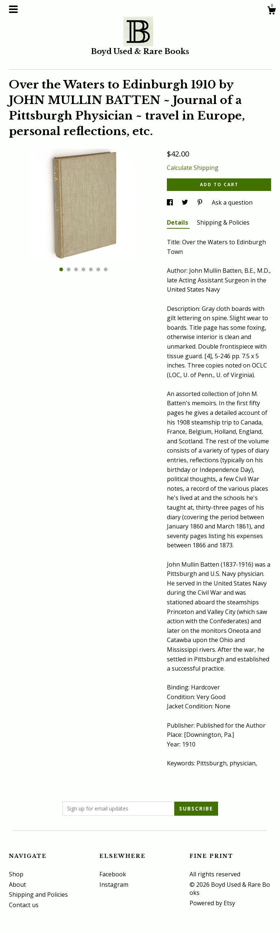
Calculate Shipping (192, 168)
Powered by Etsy (212, 903)
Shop (16, 874)
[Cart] (271, 11)
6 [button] (98, 269)
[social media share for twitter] (186, 202)
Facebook (112, 874)
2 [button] (68, 269)
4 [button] (83, 269)
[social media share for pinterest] (200, 202)
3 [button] (76, 269)
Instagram (113, 884)
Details (178, 222)
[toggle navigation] (13, 9)
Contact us (24, 905)
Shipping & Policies (223, 222)
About (17, 884)
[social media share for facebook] (170, 202)
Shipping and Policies (38, 894)
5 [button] (91, 269)
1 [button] (61, 269)
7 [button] (106, 269)
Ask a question (232, 202)
